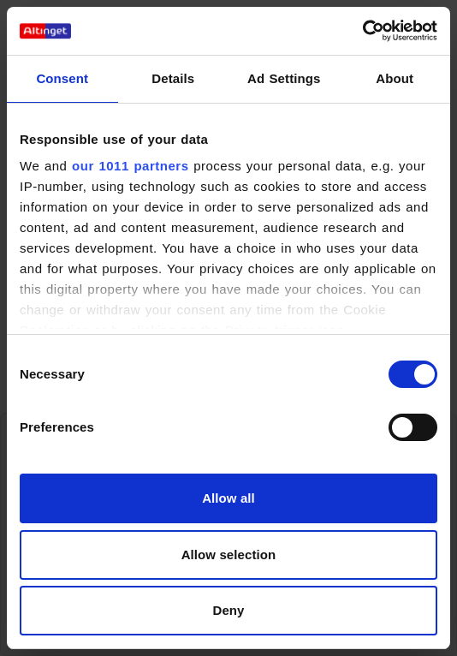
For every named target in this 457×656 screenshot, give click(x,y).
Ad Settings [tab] (283, 78)
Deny (228, 610)
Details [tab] (172, 78)
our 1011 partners (130, 165)
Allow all (228, 498)
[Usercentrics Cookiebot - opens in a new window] (362, 31)
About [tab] (394, 78)
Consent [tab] (62, 78)
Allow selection (228, 554)
